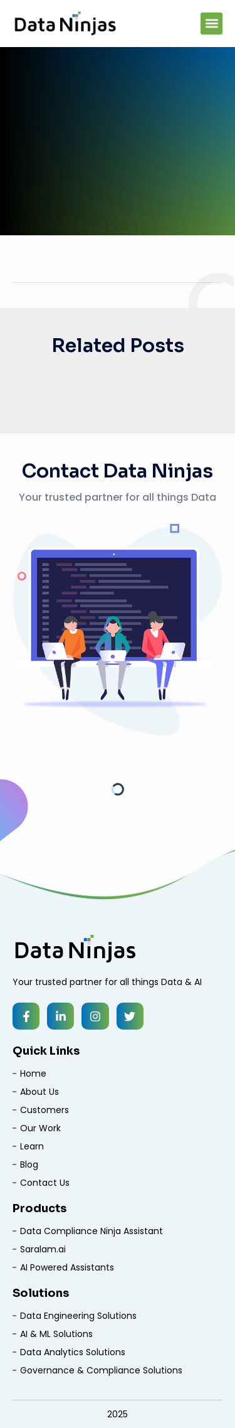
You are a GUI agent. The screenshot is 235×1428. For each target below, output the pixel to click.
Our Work (40, 1128)
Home (33, 1073)
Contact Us (45, 1182)
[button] (211, 24)
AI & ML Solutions (56, 1333)
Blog (29, 1164)
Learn (32, 1146)
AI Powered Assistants (67, 1267)
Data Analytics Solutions (72, 1352)
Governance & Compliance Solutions (101, 1370)
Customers (44, 1110)
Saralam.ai (43, 1249)
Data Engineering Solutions (78, 1315)
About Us (39, 1091)
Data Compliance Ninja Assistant (91, 1231)
